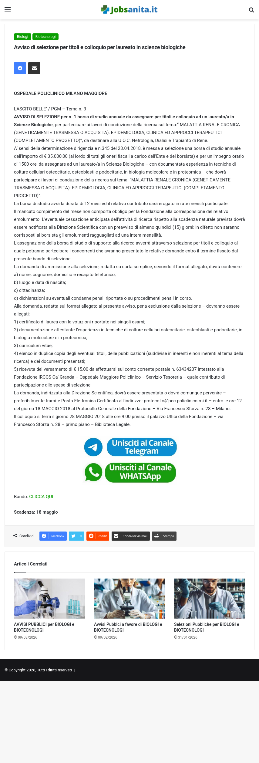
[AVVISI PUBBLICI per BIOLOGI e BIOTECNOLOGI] (49, 599)
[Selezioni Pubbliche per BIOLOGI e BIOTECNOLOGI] (209, 599)
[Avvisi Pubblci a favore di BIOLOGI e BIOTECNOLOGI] (129, 599)
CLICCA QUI (41, 496)
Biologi (22, 37)
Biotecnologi (45, 37)
